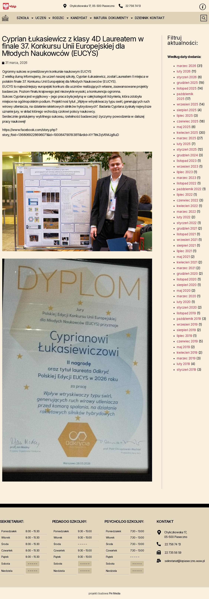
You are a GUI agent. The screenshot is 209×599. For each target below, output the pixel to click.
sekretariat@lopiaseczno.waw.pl (186, 560)
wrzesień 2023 (187, 167)
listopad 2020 (187, 279)
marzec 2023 (186, 178)
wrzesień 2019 (187, 325)
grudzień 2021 (187, 228)
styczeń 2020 (187, 307)
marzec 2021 (186, 268)
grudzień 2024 (187, 155)
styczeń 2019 (186, 370)
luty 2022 (183, 217)
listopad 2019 (186, 313)
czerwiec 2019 (187, 341)
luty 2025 (184, 144)
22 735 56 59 (173, 552)
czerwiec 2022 (187, 200)
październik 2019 (189, 319)
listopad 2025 (187, 88)
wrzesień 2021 (187, 240)
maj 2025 (183, 127)
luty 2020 (184, 302)
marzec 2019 (186, 358)
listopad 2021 (186, 234)
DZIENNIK (142, 18)
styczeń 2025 (187, 150)
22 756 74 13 (133, 6)
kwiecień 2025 (187, 133)
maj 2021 (183, 257)
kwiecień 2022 (187, 206)
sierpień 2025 (187, 110)
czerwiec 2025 (187, 121)
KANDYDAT (81, 18)
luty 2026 (184, 71)
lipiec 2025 (185, 116)
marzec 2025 (186, 138)
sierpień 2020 (187, 285)
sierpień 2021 (186, 246)
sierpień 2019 (186, 330)
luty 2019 (183, 364)
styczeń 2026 (187, 77)
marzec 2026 (186, 66)
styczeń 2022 (187, 223)
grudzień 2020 (187, 274)
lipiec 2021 (184, 251)
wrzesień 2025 (187, 104)
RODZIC (60, 18)
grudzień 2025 (187, 83)
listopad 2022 (186, 183)
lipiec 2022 (184, 195)
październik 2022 (189, 189)
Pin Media (114, 593)
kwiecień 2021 (187, 262)
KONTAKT (157, 18)
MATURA (100, 18)
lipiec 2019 (184, 336)
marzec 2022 (186, 212)
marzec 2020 (186, 296)
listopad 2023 (187, 161)
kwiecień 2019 (187, 353)
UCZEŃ (43, 18)
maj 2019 (183, 347)
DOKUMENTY (120, 18)
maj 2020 (183, 291)
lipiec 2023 (185, 172)
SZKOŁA (25, 18)
